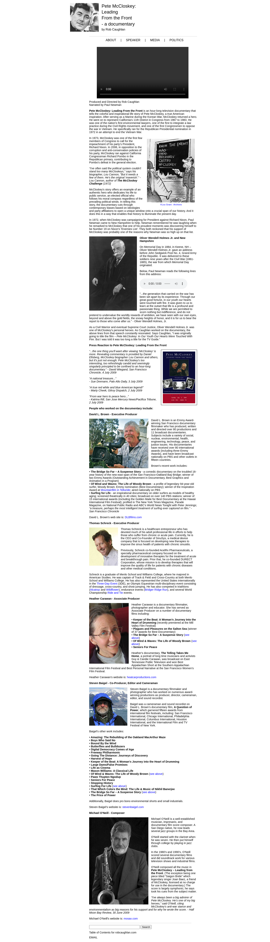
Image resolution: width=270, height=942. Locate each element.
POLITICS (177, 40)
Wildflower (112, 589)
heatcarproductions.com (141, 677)
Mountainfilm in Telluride (115, 489)
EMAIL (93, 937)
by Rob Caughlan (113, 29)
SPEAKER (133, 40)
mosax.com (131, 918)
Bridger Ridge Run (156, 589)
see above (156, 773)
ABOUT (111, 40)
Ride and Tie (115, 592)
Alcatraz (95, 589)
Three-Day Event (107, 583)
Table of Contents (100, 932)
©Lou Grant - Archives (171, 204)
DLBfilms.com (133, 517)
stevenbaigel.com (133, 807)
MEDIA (155, 40)
